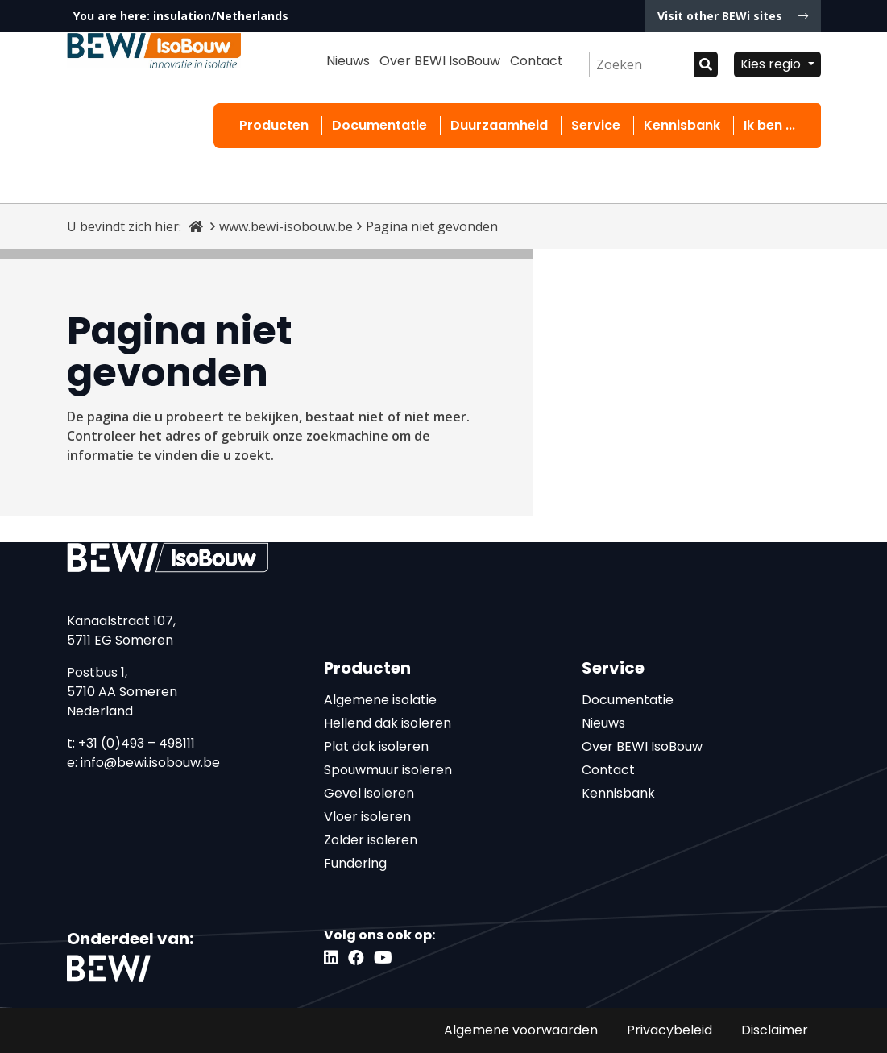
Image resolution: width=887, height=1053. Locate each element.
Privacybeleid (669, 1030)
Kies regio (772, 64)
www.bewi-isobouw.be (286, 226)
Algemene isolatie (380, 699)
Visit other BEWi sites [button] (732, 15)
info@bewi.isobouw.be (150, 762)
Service (595, 125)
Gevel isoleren (369, 793)
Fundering (355, 863)
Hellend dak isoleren (387, 723)
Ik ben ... (769, 125)
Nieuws (348, 61)
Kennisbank (682, 125)
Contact (536, 61)
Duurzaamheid (499, 125)
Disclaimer (774, 1030)
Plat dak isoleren (376, 746)
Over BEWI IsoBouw (439, 61)
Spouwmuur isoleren (388, 770)
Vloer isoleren (367, 816)
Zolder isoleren (370, 840)
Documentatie (379, 125)
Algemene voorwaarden (521, 1030)
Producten (274, 125)
